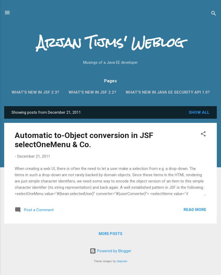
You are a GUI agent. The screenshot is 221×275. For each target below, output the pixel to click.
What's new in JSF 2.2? (92, 92)
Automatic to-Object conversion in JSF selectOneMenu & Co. (84, 140)
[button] (203, 135)
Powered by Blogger (110, 251)
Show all (199, 112)
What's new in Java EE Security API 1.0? (168, 92)
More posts (110, 234)
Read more (195, 209)
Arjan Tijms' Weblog (110, 42)
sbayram (121, 261)
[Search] (214, 14)
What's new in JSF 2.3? (35, 92)
